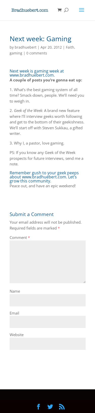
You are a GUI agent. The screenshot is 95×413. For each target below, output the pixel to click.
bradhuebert (25, 47)
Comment (20, 237)
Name (15, 291)
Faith (70, 47)
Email (14, 313)
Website (17, 334)
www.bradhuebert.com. (32, 75)
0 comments (36, 53)
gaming (16, 53)
